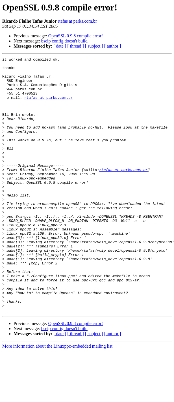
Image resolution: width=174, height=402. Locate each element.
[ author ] (112, 46)
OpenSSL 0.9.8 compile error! (75, 35)
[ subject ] (94, 46)
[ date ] (59, 46)
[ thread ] (75, 46)
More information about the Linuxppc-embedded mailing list (57, 397)
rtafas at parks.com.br (77, 21)
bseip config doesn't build (64, 41)
